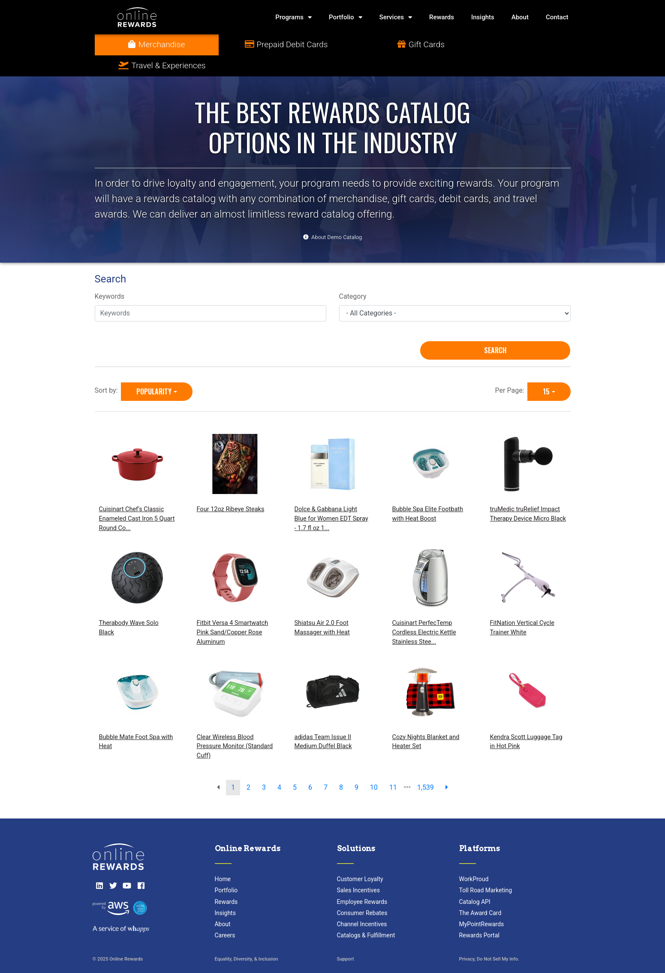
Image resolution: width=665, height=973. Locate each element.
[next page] (446, 766)
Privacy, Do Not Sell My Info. (489, 938)
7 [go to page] (326, 766)
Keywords (110, 276)
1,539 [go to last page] (425, 766)
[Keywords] (210, 292)
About (520, 17)
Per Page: (511, 369)
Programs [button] (293, 17)
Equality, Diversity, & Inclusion (246, 938)
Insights (482, 17)
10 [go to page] (374, 766)
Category (353, 276)
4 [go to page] (279, 766)
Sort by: (108, 369)
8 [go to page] (341, 766)
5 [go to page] (295, 766)
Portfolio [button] (345, 17)
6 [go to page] (310, 766)
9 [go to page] (356, 766)
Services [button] (395, 17)
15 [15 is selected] (546, 370)
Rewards (441, 17)
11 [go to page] (393, 766)
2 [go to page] (248, 766)
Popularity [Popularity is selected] (154, 370)
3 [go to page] (264, 766)
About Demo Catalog (336, 216)
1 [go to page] (233, 766)
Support (345, 938)
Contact (557, 17)
